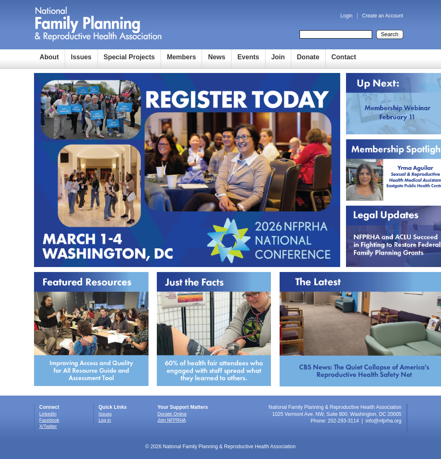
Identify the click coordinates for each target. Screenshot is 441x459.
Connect (49, 407)
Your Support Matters (183, 407)
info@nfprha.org (383, 421)
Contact (343, 57)
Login (346, 16)
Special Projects (129, 57)
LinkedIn (48, 413)
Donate (308, 57)
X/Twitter (48, 426)
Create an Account (382, 16)
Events (248, 57)
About (49, 57)
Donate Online (172, 413)
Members (181, 57)
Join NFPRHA (172, 420)
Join (278, 57)
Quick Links (113, 407)
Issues (81, 57)
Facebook (49, 420)
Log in (105, 420)
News (216, 57)
